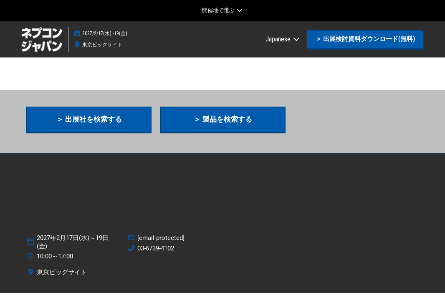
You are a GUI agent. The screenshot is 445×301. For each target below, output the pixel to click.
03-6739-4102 (155, 248)
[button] (365, 39)
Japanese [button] (283, 39)
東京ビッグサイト (102, 45)
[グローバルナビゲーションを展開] (222, 10)
